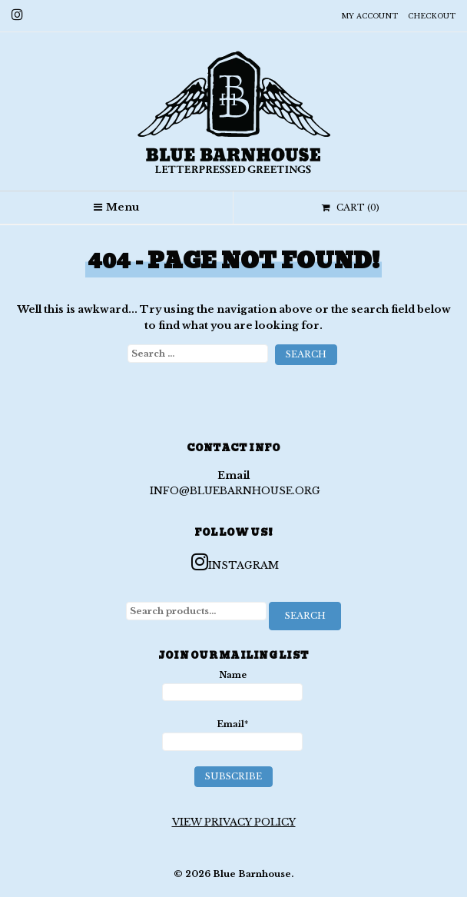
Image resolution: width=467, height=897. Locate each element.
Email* (232, 735)
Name (232, 685)
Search (305, 615)
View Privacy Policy (234, 822)
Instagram (235, 562)
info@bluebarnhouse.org (235, 490)
